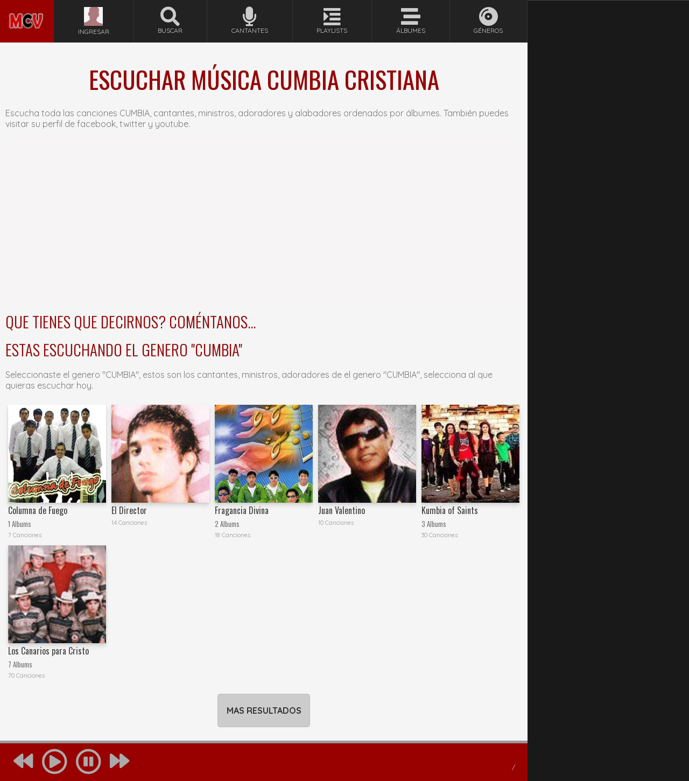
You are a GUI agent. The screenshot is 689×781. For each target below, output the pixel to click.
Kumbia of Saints (449, 510)
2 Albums (227, 524)
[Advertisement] (263, 224)
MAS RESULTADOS (264, 710)
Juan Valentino (341, 510)
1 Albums (19, 524)
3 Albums (433, 524)
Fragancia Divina (242, 510)
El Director (129, 510)
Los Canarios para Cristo (48, 650)
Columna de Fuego (37, 510)
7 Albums (20, 664)
